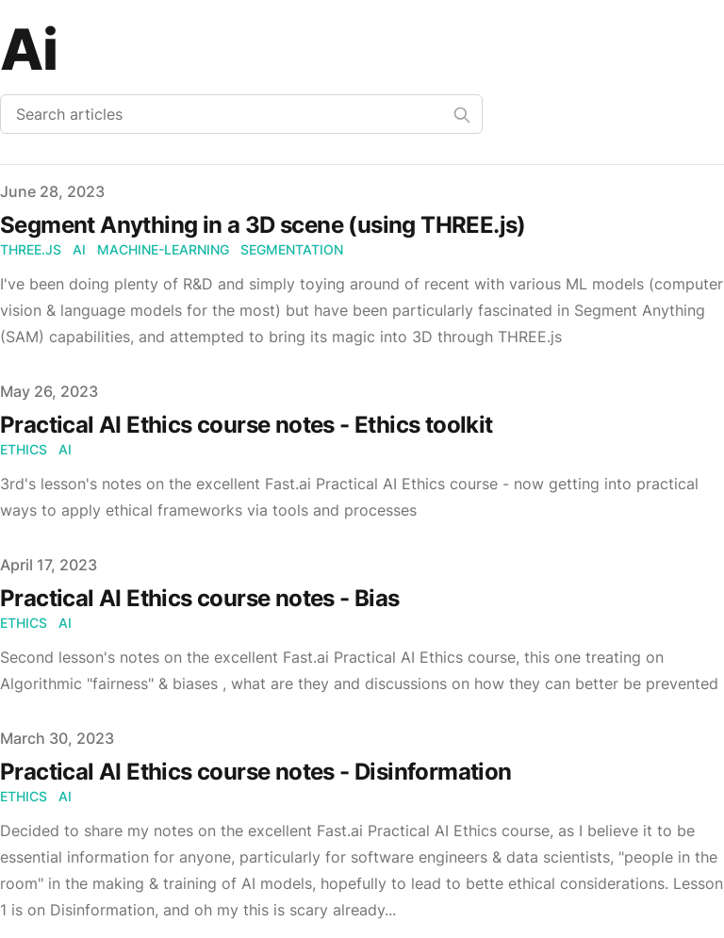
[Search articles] (241, 114)
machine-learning (163, 249)
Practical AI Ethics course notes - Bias (200, 598)
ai (79, 249)
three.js (30, 249)
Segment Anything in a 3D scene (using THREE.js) (263, 225)
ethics (23, 449)
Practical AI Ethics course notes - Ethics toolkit (246, 424)
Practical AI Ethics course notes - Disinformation (256, 771)
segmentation (291, 249)
